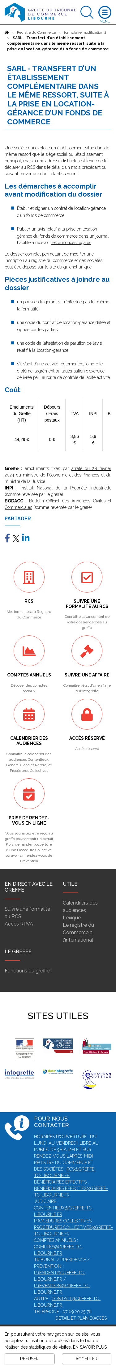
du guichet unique (74, 266)
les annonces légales (71, 242)
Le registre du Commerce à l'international (78, 932)
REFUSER (29, 1358)
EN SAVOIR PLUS (90, 1347)
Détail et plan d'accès (81, 1318)
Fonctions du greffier (28, 971)
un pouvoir (27, 301)
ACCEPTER (86, 1358)
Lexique (72, 918)
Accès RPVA (19, 924)
